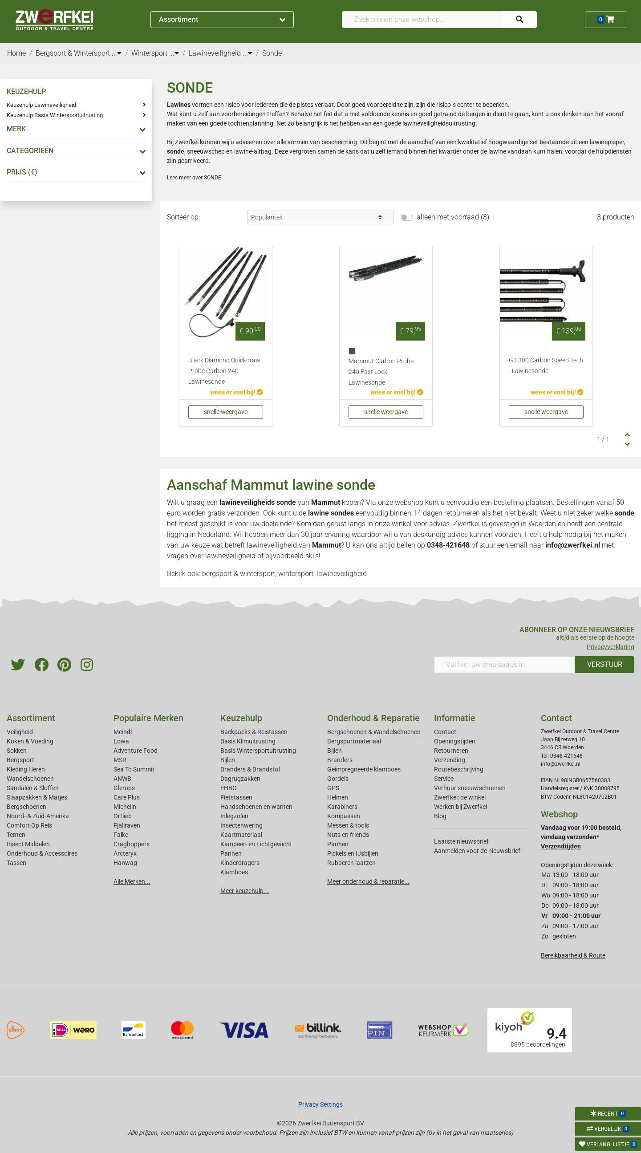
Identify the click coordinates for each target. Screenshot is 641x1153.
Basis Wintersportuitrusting (258, 750)
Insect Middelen (28, 844)
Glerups (124, 788)
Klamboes (234, 872)
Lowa (121, 741)
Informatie (454, 718)
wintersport (295, 573)
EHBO (228, 788)
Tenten (16, 834)
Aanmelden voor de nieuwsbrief (477, 850)
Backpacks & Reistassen (254, 731)
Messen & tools (348, 825)
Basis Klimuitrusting (248, 741)
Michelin (125, 806)
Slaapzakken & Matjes (37, 797)
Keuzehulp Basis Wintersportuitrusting (55, 115)
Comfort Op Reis (29, 825)
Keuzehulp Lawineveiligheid (41, 104)
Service (444, 778)
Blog (440, 816)
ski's (312, 556)
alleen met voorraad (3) (453, 217)
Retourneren (451, 750)
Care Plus (127, 797)
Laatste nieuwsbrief (461, 841)
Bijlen (227, 759)
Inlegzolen (234, 816)
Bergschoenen (26, 806)
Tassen (16, 862)
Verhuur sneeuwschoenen (470, 788)
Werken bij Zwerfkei (460, 806)
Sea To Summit (134, 769)
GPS (333, 788)
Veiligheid (20, 731)
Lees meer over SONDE (194, 178)
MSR (120, 759)
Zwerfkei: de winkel (460, 797)
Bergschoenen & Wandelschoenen (374, 731)
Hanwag (125, 862)
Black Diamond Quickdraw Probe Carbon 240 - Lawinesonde (224, 371)
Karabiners (342, 806)
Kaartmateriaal (241, 834)
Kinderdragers (240, 862)
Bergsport (20, 759)
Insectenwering (241, 825)
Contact (445, 731)
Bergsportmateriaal (354, 741)
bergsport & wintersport (238, 573)
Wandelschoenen (30, 778)
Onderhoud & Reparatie (373, 718)
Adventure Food (136, 750)
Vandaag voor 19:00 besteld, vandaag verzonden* (581, 837)
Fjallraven (127, 825)
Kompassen (343, 816)
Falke (121, 834)
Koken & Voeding (30, 741)
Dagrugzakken (240, 778)
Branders (340, 759)
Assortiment (222, 19)
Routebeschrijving (458, 769)
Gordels (338, 778)
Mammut (325, 502)
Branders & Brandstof (250, 769)
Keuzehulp (241, 718)
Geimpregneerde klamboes (364, 769)
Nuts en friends (348, 834)
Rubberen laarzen (351, 862)
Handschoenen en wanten (256, 806)
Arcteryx (125, 853)
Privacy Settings (320, 1104)
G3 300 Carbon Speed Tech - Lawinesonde (546, 366)
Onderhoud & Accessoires (42, 853)
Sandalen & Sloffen (33, 788)
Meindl (123, 731)
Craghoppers (132, 844)
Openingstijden (454, 741)
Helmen (337, 797)
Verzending (449, 759)
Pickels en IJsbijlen (352, 853)
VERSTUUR (604, 664)
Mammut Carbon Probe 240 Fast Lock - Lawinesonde (381, 371)
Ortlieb (123, 816)
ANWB (122, 778)
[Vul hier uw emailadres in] (504, 664)
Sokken (17, 750)
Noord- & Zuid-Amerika (38, 816)
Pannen (338, 844)
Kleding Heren (26, 769)
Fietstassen (236, 797)
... (117, 53)
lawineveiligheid (272, 545)
